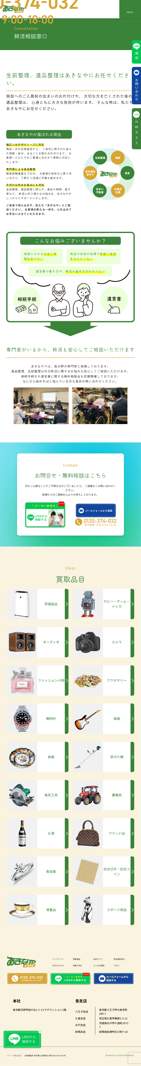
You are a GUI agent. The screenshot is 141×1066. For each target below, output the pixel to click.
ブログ (116, 965)
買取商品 (76, 959)
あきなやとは (58, 965)
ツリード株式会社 (14, 1055)
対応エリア (97, 959)
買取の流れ (77, 965)
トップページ (58, 959)
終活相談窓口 (119, 959)
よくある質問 (98, 965)
